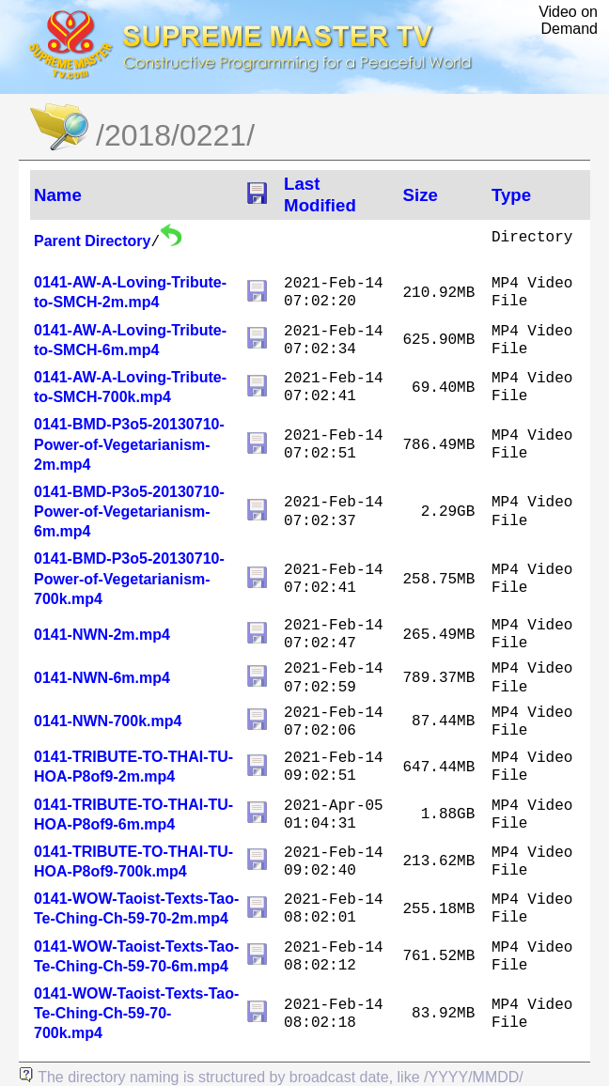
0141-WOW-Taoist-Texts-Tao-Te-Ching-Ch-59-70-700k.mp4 (136, 1013)
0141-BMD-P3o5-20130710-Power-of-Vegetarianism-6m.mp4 (129, 511)
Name (58, 195)
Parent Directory (92, 241)
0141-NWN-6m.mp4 (102, 678)
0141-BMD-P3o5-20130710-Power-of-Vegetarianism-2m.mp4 (129, 444)
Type (511, 195)
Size (420, 195)
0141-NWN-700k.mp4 (107, 721)
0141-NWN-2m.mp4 (102, 635)
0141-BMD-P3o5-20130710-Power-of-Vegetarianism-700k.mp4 (129, 578)
